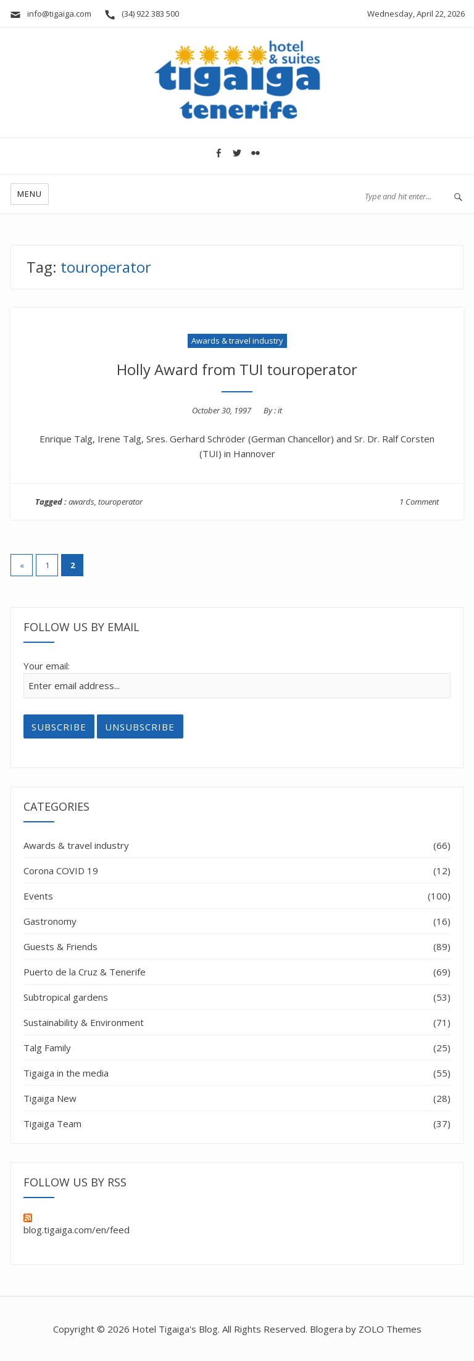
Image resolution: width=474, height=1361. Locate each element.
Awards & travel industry (237, 340)
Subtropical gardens (65, 997)
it (280, 410)
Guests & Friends (60, 946)
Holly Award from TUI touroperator (237, 369)
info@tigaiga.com (50, 13)
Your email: (46, 666)
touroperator (120, 501)
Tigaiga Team (52, 1123)
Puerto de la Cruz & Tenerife (84, 972)
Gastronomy (50, 921)
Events (38, 896)
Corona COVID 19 (60, 870)
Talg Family (47, 1047)
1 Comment (419, 501)
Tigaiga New (50, 1098)
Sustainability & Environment (83, 1022)
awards (81, 501)
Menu (29, 193)
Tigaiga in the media (66, 1073)
